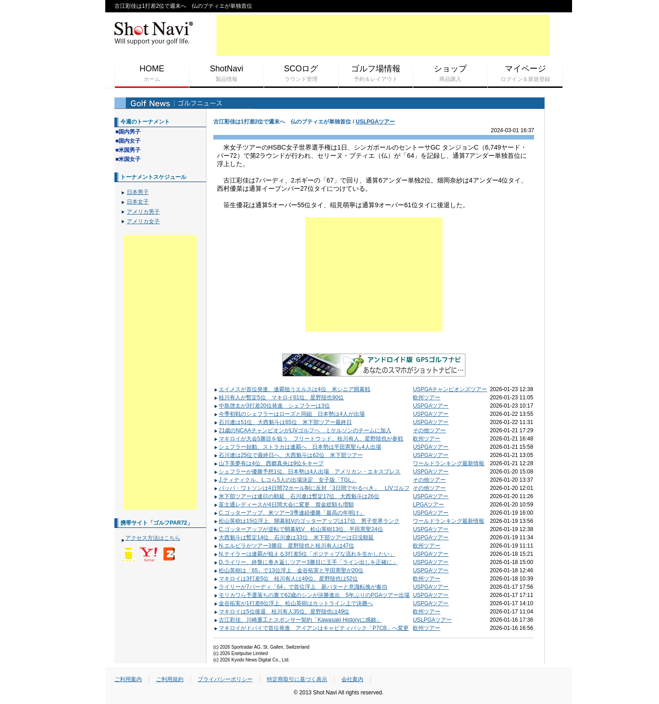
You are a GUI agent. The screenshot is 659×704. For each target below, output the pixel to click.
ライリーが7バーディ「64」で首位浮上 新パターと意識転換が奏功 (300, 587)
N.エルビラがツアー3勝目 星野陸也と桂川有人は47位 (284, 546)
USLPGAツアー (375, 121)
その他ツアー (429, 430)
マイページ (525, 73)
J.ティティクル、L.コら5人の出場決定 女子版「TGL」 (285, 480)
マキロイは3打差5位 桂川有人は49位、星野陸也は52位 (286, 578)
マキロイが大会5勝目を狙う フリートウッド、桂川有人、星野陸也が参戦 (308, 438)
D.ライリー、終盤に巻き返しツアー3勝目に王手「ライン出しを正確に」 (306, 562)
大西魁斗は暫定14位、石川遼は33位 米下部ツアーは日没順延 (294, 537)
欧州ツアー (426, 397)
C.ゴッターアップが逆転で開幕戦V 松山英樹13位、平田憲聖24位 (298, 529)
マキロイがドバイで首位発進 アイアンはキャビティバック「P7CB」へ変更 (311, 628)
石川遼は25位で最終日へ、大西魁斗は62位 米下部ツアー (288, 455)
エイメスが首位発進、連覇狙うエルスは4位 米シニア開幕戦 (292, 389)
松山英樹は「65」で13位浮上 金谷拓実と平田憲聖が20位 (288, 570)
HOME (152, 73)
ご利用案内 (128, 679)
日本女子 (138, 202)
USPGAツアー (430, 406)
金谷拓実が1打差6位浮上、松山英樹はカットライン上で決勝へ (293, 603)
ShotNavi (226, 73)
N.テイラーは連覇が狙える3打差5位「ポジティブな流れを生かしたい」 (304, 554)
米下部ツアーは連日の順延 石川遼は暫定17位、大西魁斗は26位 (296, 496)
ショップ (450, 73)
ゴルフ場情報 (376, 73)
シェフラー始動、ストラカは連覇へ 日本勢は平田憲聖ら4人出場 (297, 447)
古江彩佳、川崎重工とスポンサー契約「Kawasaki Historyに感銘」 (298, 620)
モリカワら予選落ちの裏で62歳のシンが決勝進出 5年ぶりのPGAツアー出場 (312, 595)
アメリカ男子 (143, 212)
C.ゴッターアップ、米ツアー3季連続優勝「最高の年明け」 (289, 513)
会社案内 (352, 679)
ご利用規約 (170, 679)
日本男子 (138, 192)
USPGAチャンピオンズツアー (450, 389)
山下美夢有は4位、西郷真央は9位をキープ (269, 463)
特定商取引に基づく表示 (297, 679)
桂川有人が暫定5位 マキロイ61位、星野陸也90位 (279, 397)
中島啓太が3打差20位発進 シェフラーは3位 (272, 406)
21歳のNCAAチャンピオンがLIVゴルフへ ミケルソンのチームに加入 (302, 430)
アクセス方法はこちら (152, 538)
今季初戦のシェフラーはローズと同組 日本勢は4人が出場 (289, 414)
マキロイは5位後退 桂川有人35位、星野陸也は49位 (281, 611)
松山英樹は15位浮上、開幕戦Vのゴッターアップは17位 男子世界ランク (307, 521)
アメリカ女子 (143, 221)
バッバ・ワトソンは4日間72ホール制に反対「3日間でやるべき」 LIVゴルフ (312, 488)
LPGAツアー (428, 504)
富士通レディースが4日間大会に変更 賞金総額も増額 (284, 504)
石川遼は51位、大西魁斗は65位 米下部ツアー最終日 (283, 422)
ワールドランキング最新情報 (448, 463)
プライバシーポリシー (225, 679)
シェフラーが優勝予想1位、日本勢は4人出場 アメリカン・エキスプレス (307, 471)
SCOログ (301, 73)
